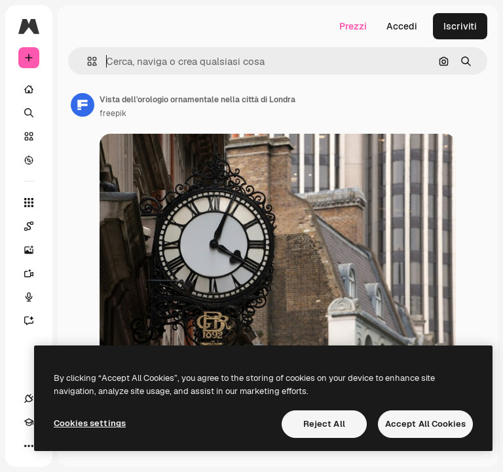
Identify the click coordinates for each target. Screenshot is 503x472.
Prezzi (353, 26)
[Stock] (28, 136)
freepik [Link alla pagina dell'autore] (113, 113)
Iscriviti (460, 26)
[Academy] (28, 422)
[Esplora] (28, 159)
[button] (87, 61)
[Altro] (28, 445)
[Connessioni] (28, 398)
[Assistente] (35, 320)
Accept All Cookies (425, 423)
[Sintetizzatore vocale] (35, 296)
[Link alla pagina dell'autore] (82, 105)
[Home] (28, 89)
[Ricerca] (28, 112)
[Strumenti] (28, 202)
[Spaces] (35, 226)
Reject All (324, 423)
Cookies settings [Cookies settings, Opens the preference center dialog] (90, 423)
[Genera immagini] (35, 249)
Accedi (401, 26)
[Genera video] (35, 273)
